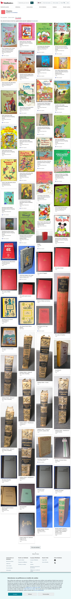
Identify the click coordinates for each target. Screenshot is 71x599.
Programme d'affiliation (22, 562)
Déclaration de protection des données (35, 567)
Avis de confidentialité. (39, 590)
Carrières (31, 564)
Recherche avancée (5, 7)
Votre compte (55, 2)
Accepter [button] (15, 594)
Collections (17, 7)
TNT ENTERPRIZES (14, 12)
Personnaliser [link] (46, 594)
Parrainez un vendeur (22, 564)
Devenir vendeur (66, 7)
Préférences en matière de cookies (35, 570)
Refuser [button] (30, 594)
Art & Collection (42, 7)
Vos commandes (9, 568)
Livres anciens (30, 7)
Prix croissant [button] (18, 17)
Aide (68, 2)
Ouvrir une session (47, 2)
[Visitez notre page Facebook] (55, 560)
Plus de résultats (35, 547)
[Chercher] (31, 3)
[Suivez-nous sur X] (55, 563)
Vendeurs (55, 7)
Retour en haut (35, 554)
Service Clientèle (45, 562)
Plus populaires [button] (4, 17)
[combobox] (24, 3)
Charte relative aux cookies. (30, 588)
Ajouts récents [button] (11, 17)
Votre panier (8, 570)
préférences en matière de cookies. (33, 587)
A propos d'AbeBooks (34, 559)
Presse (31, 562)
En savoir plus (35, 20)
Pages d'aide (44, 559)
